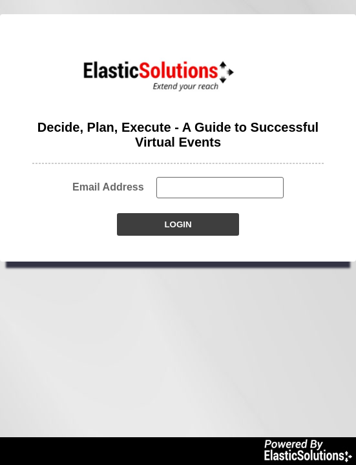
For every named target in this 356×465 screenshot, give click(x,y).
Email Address (108, 186)
